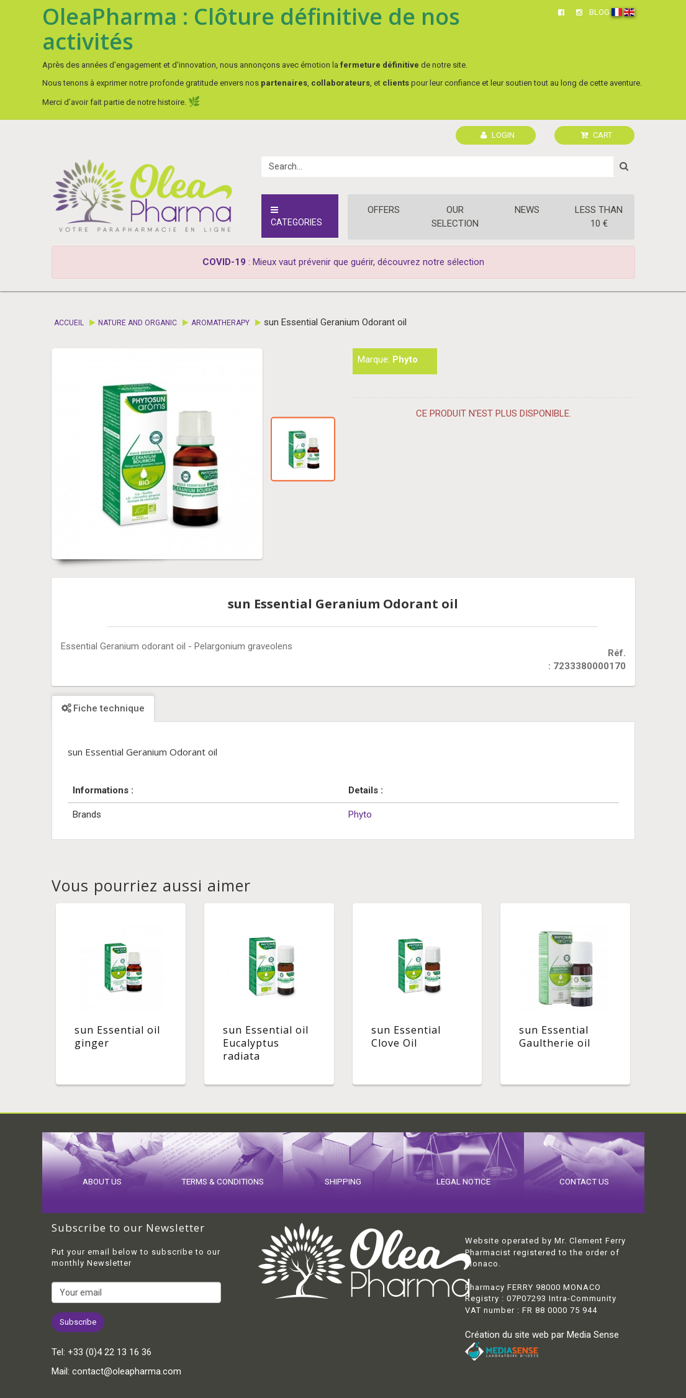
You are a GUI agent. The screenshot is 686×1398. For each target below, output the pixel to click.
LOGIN (498, 135)
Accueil (69, 322)
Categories (296, 216)
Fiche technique (103, 708)
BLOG (599, 12)
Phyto (405, 359)
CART (596, 135)
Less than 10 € (599, 216)
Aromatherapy (220, 322)
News (527, 209)
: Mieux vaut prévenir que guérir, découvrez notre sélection (343, 262)
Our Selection (455, 216)
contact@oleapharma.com (126, 1371)
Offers (384, 209)
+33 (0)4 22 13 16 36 (109, 1352)
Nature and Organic (137, 322)
